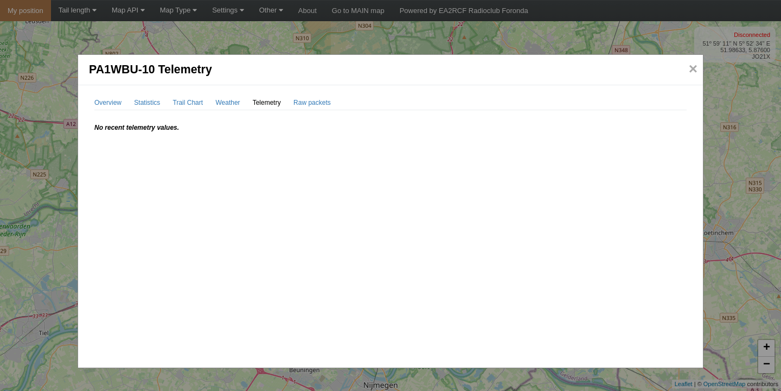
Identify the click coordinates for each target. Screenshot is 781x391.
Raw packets (312, 102)
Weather (227, 102)
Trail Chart (188, 102)
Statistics (147, 102)
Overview (107, 102)
